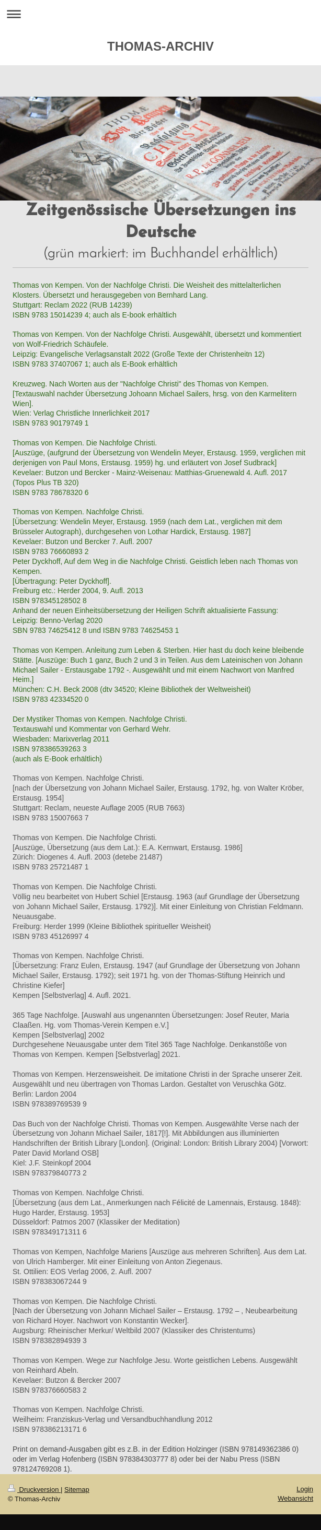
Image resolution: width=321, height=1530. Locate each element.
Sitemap (76, 1489)
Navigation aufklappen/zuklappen (160, 14)
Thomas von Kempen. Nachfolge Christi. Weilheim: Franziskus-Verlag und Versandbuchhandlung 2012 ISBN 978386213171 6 (113, 1419)
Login (304, 1489)
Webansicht (295, 1498)
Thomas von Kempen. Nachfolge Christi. (78, 778)
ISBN (21, 423)
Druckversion (34, 1489)
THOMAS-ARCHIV (160, 46)
